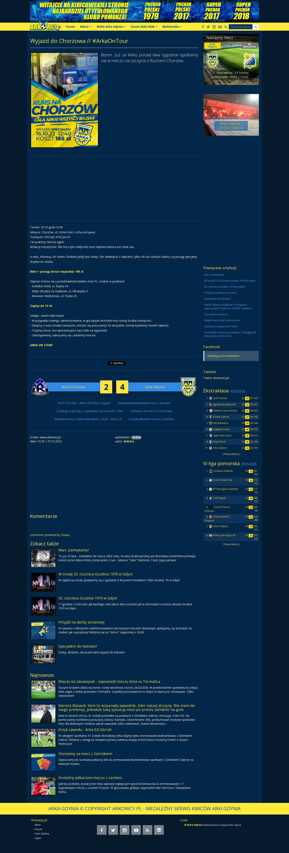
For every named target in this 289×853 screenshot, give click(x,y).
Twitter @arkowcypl (216, 378)
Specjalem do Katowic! (77, 646)
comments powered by (50, 535)
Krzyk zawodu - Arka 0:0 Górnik (85, 729)
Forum (70, 26)
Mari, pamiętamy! (73, 550)
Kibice (86, 26)
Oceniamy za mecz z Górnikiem (85, 753)
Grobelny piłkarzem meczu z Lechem (90, 777)
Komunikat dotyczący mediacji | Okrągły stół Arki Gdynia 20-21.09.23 (230, 334)
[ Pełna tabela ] (231, 454)
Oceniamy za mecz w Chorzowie (151, 411)
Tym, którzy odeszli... (216, 314)
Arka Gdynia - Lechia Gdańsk (231, 125)
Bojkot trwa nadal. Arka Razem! (222, 320)
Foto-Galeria (42, 833)
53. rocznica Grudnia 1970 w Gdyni (87, 598)
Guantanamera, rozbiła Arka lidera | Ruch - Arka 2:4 (87, 419)
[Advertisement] (114, 189)
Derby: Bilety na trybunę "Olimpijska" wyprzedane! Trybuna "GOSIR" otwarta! (227, 306)
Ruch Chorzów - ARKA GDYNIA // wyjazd (84, 403)
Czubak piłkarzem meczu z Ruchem (151, 419)
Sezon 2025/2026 (144, 26)
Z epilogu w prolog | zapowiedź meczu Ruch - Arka (89, 411)
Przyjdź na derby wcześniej (81, 622)
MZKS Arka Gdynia (111, 26)
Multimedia (172, 26)
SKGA (38, 825)
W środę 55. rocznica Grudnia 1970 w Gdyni (95, 574)
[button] (255, 26)
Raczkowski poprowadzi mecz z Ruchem (144, 403)
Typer (38, 838)
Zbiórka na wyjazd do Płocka (221, 326)
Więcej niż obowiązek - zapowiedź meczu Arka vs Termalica (109, 681)
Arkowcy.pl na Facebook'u (223, 356)
